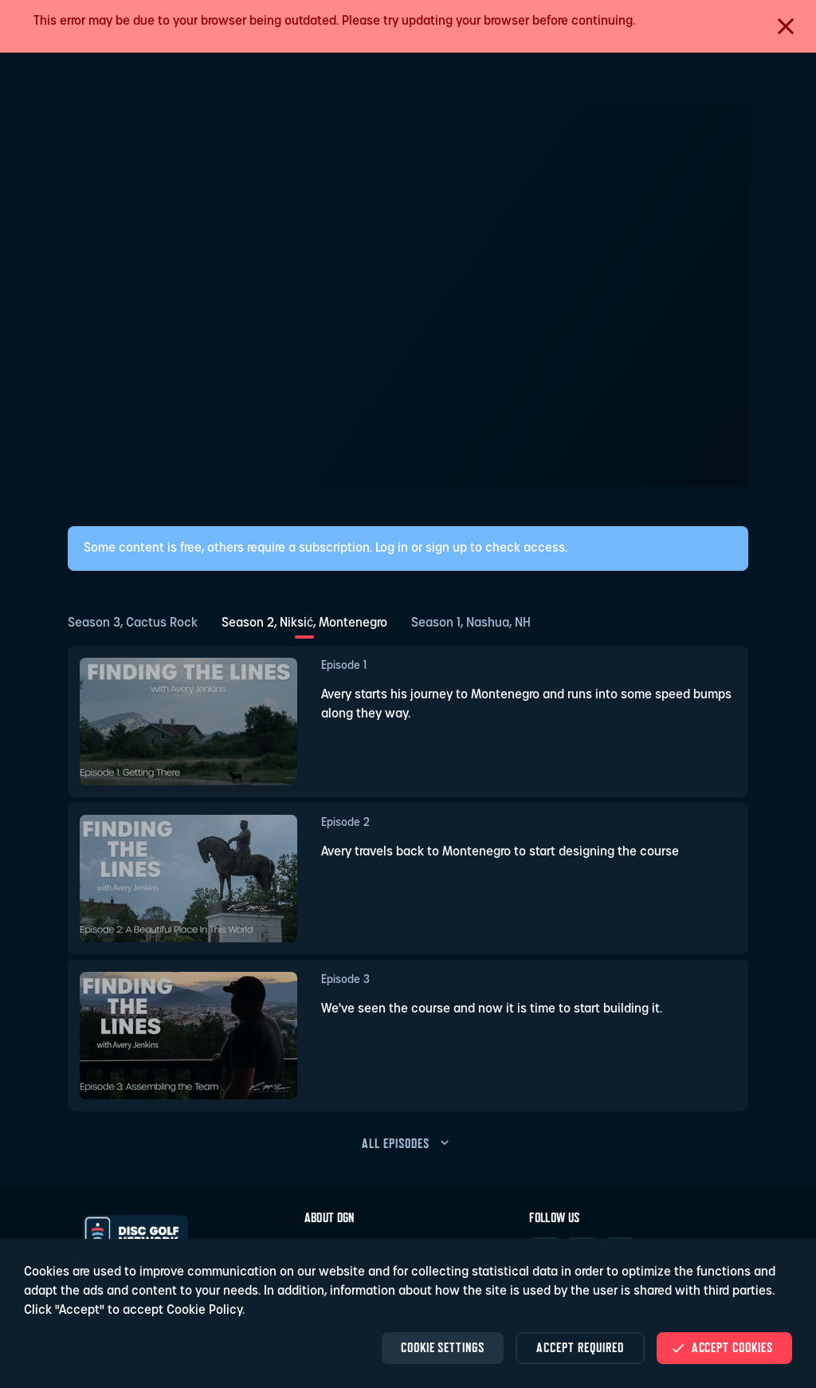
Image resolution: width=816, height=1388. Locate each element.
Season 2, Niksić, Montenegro (304, 623)
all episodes (408, 1143)
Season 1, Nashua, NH (471, 623)
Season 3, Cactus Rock (133, 623)
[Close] (785, 26)
